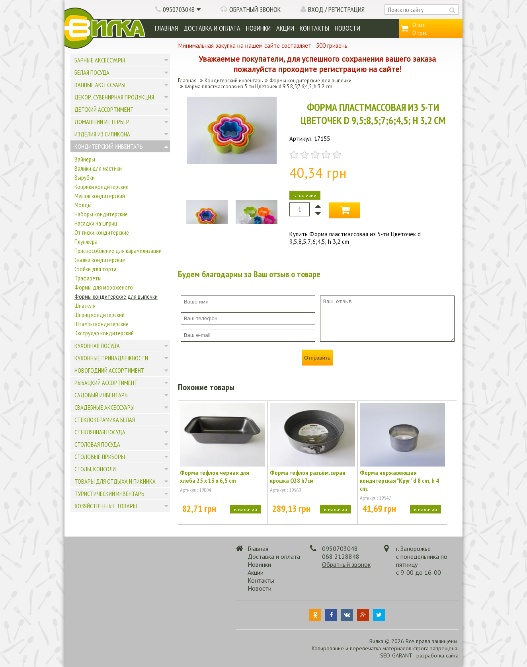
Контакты (314, 28)
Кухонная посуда (97, 346)
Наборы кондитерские (101, 214)
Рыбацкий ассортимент (106, 383)
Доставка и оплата (211, 28)
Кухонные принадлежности (111, 358)
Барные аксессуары (99, 60)
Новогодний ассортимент (109, 370)
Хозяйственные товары (105, 506)
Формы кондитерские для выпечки (116, 296)
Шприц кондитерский (99, 315)
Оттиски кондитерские (101, 232)
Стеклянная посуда (99, 432)
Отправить (317, 358)
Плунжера (86, 241)
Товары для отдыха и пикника (115, 481)
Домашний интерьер (101, 122)
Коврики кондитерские (101, 187)
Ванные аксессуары (99, 85)
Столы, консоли (95, 469)
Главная (166, 28)
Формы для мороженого (103, 287)
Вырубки (84, 177)
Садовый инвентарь (101, 395)
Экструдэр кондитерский (104, 333)
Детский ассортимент (104, 109)
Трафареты (87, 278)
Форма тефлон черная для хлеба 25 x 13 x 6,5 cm (214, 476)
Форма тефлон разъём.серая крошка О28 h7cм (307, 476)
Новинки (258, 28)
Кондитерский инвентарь (108, 146)
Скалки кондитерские (99, 260)
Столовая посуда (97, 444)
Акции (285, 28)
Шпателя (85, 305)
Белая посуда (91, 72)
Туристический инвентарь (109, 494)
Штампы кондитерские (101, 324)
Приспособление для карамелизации (118, 251)
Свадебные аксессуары (104, 407)
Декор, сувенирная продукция (114, 97)
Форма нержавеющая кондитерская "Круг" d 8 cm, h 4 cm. (399, 480)
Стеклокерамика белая (104, 420)
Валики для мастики (98, 168)
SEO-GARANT (396, 655)
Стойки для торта (95, 269)
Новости (347, 28)
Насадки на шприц (95, 223)
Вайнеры (84, 159)
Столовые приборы (99, 457)
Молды (83, 205)
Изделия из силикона (102, 134)
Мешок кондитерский (99, 196)
